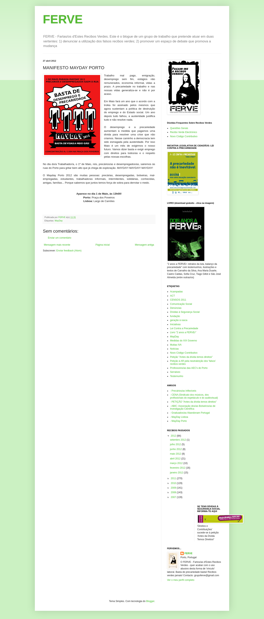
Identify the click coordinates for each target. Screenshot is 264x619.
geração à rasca (178, 320)
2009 (174, 487)
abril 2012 (175, 458)
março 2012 (176, 463)
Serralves (175, 372)
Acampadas (176, 291)
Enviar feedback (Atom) (68, 250)
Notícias (174, 348)
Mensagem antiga (144, 244)
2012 (174, 435)
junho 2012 (176, 449)
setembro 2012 (178, 439)
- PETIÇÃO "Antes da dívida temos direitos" (193, 401)
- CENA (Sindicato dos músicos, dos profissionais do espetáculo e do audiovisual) (194, 396)
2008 (174, 492)
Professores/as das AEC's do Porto (189, 368)
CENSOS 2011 (178, 299)
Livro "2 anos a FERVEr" (183, 332)
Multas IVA (175, 344)
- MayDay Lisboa (179, 417)
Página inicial (103, 244)
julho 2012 (176, 444)
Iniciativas (175, 324)
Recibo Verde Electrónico (183, 132)
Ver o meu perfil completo (180, 580)
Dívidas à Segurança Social (185, 312)
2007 (174, 497)
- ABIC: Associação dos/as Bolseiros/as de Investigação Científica (192, 407)
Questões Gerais (179, 128)
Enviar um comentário (59, 237)
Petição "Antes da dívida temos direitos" (191, 357)
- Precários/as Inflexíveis (183, 390)
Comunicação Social (181, 304)
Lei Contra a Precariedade (184, 328)
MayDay (59, 220)
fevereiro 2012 (178, 467)
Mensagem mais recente (57, 244)
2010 (174, 483)
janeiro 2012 (177, 472)
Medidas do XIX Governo (183, 340)
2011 (174, 478)
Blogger (150, 601)
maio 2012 (176, 453)
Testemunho (176, 376)
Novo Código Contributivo (183, 136)
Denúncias (175, 308)
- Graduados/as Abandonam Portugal (190, 412)
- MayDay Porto (178, 421)
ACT (172, 295)
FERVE (63, 19)
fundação (175, 316)
